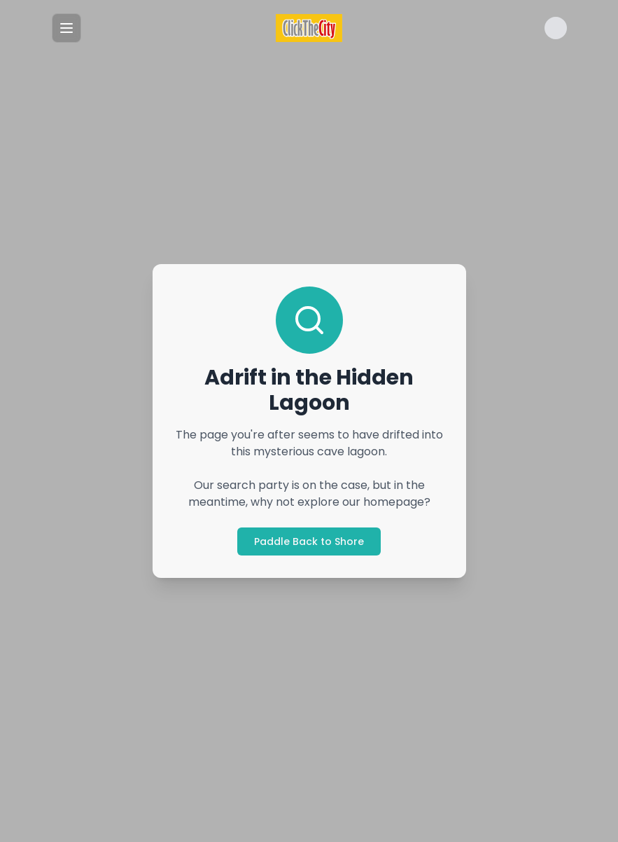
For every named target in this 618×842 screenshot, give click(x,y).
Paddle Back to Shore (309, 541)
